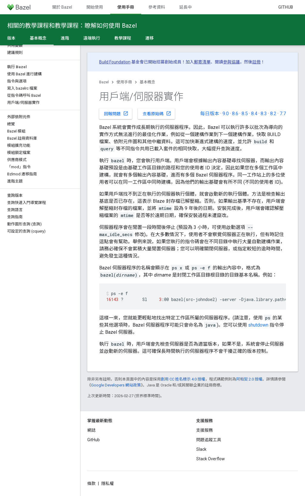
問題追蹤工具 (208, 439)
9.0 (225, 113)
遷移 (149, 38)
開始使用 (94, 7)
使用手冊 (124, 82)
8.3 (264, 113)
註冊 (256, 62)
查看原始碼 (157, 113)
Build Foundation (114, 62)
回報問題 (116, 113)
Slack (201, 449)
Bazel (104, 82)
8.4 (254, 113)
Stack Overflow (210, 458)
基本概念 (147, 82)
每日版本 (209, 113)
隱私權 (107, 483)
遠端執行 (91, 38)
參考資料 (156, 7)
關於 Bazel (62, 7)
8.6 (235, 113)
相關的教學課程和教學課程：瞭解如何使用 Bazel (72, 25)
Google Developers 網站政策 (116, 385)
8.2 (273, 113)
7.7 (283, 113)
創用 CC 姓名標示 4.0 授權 (183, 379)
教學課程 (122, 38)
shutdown (258, 325)
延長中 (185, 7)
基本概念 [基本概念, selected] (38, 38)
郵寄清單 (202, 62)
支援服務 (204, 430)
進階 (65, 38)
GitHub (285, 7)
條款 (91, 483)
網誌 (91, 430)
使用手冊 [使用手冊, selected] (125, 7)
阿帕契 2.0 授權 (249, 379)
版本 (11, 38)
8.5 (245, 113)
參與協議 (231, 62)
